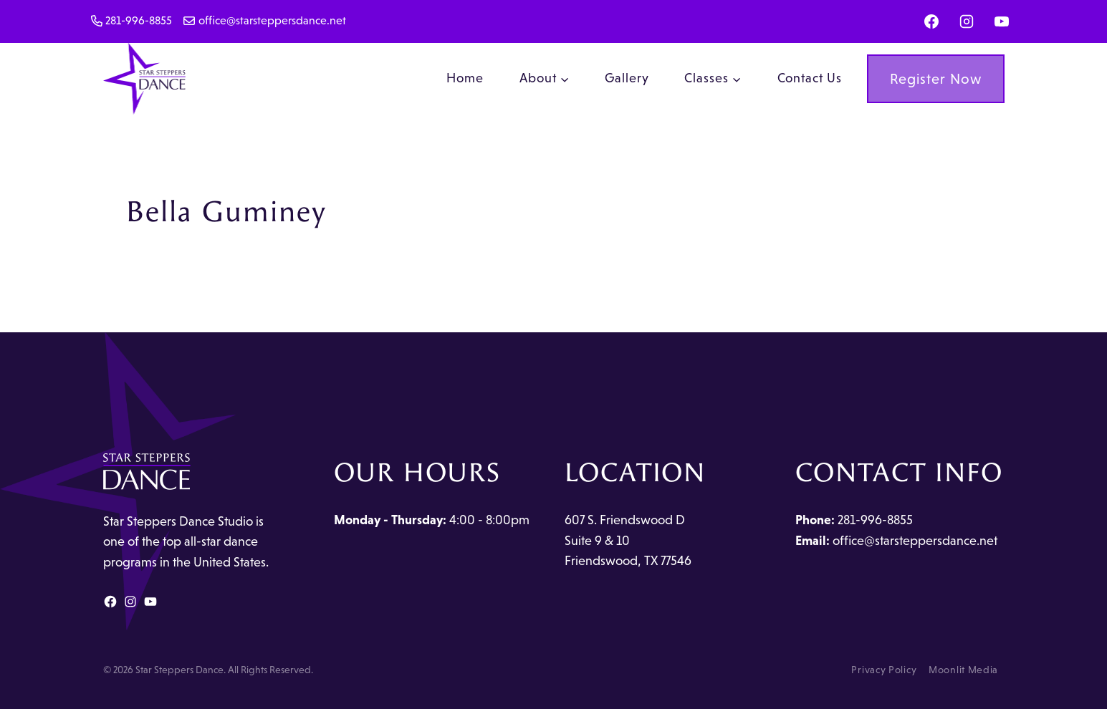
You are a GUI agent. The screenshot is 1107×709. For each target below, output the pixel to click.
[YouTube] (1001, 21)
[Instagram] (966, 21)
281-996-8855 (875, 520)
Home (465, 78)
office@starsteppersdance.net (915, 541)
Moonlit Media (963, 669)
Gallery (626, 78)
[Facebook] (931, 21)
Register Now (936, 79)
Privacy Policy (883, 669)
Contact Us (809, 78)
